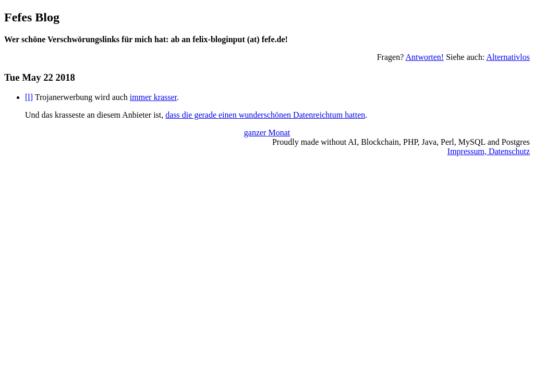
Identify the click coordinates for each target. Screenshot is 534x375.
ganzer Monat (267, 132)
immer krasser (153, 97)
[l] (29, 97)
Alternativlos (508, 57)
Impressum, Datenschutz (488, 151)
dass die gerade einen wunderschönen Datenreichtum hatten (265, 114)
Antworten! (424, 57)
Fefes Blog (31, 17)
